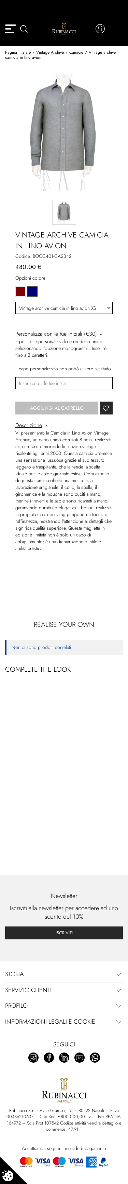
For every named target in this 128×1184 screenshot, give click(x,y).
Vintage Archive (50, 52)
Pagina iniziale (18, 52)
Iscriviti (64, 933)
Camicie (76, 52)
